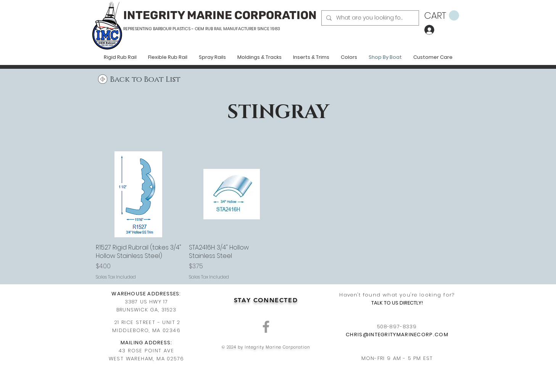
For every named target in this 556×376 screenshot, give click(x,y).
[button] (441, 15)
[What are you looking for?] (369, 18)
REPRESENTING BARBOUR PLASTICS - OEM (163, 29)
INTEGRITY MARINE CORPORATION (220, 15)
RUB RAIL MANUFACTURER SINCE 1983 (242, 29)
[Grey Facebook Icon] (266, 327)
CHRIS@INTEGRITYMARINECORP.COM (397, 334)
